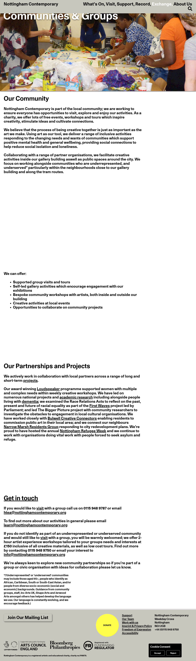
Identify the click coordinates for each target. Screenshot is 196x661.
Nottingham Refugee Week (83, 431)
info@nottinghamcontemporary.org (34, 554)
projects (30, 381)
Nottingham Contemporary (31, 4)
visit (40, 508)
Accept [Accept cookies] (157, 653)
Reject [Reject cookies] (173, 653)
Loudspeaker (48, 389)
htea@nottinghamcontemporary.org (35, 512)
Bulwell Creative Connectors (72, 418)
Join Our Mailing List (28, 617)
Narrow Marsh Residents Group (31, 427)
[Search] (188, 8)
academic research (76, 397)
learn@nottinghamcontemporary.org (36, 525)
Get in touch (21, 498)
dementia (30, 401)
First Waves (99, 406)
